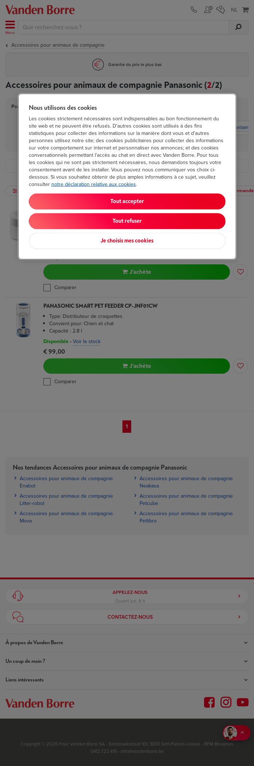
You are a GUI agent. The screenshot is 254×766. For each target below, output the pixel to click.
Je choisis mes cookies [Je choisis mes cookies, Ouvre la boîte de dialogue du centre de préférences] (127, 240)
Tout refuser (127, 221)
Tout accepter (127, 201)
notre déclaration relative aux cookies (93, 184)
